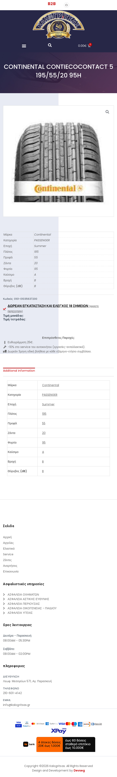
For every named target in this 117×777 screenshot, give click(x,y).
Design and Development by (58, 771)
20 (36, 263)
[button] (24, 45)
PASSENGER (42, 240)
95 (36, 269)
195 (36, 252)
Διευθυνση (11, 677)
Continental (42, 235)
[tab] (19, 370)
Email (7, 700)
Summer (40, 246)
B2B (52, 4)
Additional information (19, 371)
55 (36, 257)
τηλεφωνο (11, 688)
